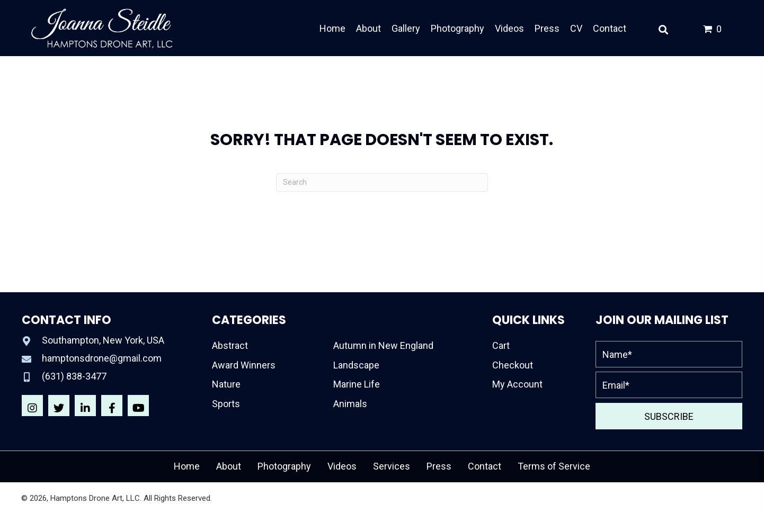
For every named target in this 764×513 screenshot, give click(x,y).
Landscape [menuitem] (356, 365)
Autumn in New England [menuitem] (383, 345)
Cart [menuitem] (501, 345)
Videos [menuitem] (342, 466)
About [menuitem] (228, 466)
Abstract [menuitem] (230, 345)
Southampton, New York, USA (103, 340)
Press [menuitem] (439, 466)
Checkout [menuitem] (512, 365)
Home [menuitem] (187, 466)
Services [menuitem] (391, 466)
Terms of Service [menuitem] (554, 466)
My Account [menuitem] (517, 384)
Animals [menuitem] (350, 403)
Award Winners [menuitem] (244, 365)
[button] (32, 405)
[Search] (382, 182)
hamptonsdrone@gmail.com (102, 358)
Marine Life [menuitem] (356, 384)
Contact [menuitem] (484, 466)
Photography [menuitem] (284, 466)
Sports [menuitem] (226, 403)
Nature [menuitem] (226, 384)
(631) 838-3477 (74, 376)
